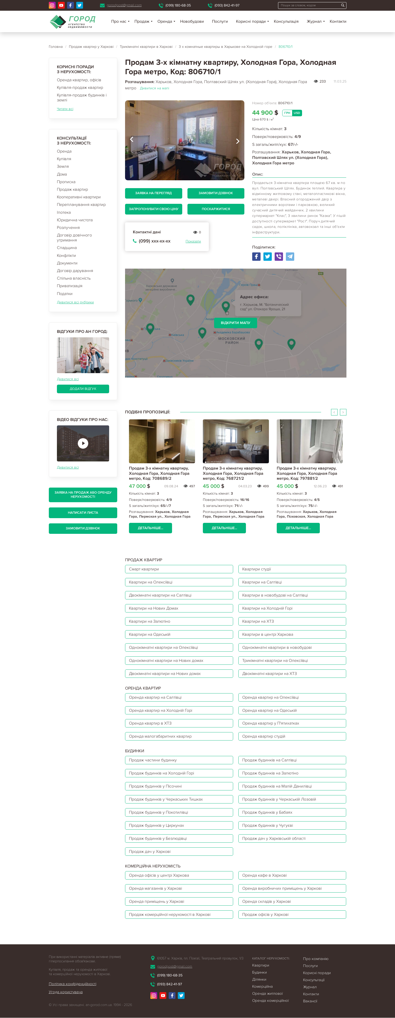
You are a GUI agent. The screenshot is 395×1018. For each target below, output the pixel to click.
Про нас (118, 21)
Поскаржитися (216, 209)
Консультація (286, 21)
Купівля (64, 158)
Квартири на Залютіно (150, 621)
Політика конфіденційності (72, 984)
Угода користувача (66, 992)
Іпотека (64, 212)
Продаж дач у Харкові (150, 851)
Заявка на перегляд (153, 193)
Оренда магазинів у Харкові (155, 888)
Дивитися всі (68, 379)
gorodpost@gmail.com (124, 5)
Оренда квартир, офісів (79, 80)
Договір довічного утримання (74, 238)
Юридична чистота (75, 220)
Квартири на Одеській (150, 634)
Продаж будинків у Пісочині (155, 786)
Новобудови (192, 21)
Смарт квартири (144, 569)
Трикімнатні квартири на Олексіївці (275, 660)
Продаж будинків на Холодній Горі (162, 773)
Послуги (220, 21)
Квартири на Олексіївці (151, 582)
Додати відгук (83, 389)
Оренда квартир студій (264, 736)
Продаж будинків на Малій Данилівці (277, 786)
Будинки (259, 972)
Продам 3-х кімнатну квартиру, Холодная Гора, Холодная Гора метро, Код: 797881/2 (307, 473)
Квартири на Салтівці (262, 582)
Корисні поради (251, 21)
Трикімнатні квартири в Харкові (146, 46)
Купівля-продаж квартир (80, 87)
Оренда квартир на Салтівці (155, 697)
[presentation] (131, 140)
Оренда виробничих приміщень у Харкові (282, 888)
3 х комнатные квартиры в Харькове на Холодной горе (225, 46)
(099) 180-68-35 (178, 5)
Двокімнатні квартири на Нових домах (165, 673)
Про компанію (315, 959)
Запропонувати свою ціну (153, 209)
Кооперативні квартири (79, 197)
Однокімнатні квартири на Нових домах (166, 660)
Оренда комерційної (270, 1000)
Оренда (64, 151)
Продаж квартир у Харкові (91, 46)
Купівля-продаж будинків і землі (82, 97)
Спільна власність (74, 278)
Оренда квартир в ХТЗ (150, 723)
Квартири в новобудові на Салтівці (275, 595)
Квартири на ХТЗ (258, 621)
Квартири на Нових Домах (154, 608)
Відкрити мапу (235, 323)
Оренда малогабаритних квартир (160, 736)
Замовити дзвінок (83, 528)
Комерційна (262, 986)
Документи (67, 263)
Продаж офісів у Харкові (266, 914)
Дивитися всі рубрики (75, 302)
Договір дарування (75, 270)
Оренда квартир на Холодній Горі (161, 710)
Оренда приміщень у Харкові (157, 901)
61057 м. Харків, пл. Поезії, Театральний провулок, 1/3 (200, 958)
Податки (65, 293)
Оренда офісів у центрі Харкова (159, 875)
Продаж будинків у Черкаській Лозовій (279, 799)
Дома (62, 174)
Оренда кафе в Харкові (264, 875)
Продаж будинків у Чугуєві (267, 825)
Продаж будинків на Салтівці (269, 760)
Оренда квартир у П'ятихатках (270, 723)
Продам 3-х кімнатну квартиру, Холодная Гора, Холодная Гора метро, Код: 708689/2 (159, 473)
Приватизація (69, 285)
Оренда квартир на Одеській (269, 710)
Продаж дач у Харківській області (274, 838)
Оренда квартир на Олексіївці (270, 697)
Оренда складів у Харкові (266, 901)
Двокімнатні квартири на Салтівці (161, 595)
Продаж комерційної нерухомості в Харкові (170, 914)
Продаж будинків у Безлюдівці (158, 838)
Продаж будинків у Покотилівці (159, 812)
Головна (56, 46)
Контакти (338, 21)
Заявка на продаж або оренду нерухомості (83, 494)
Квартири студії (257, 569)
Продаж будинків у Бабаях (267, 812)
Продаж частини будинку (153, 760)
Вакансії (310, 1001)
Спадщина (67, 247)
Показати (193, 241)
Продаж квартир (72, 189)
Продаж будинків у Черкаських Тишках (166, 799)
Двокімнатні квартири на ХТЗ (270, 673)
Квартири (260, 965)
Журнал (314, 21)
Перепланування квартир (81, 204)
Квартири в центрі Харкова (268, 634)
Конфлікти (66, 255)
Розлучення (68, 227)
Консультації (314, 980)
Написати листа (83, 513)
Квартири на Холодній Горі (267, 608)
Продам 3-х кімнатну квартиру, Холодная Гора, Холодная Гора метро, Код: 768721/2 (233, 473)
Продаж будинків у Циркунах (157, 825)
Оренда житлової (267, 993)
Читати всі (65, 109)
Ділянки (259, 979)
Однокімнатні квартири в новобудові (277, 647)
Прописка (66, 181)
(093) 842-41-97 (227, 5)
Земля (63, 166)
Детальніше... (150, 528)
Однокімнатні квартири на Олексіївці (164, 647)
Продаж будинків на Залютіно (270, 773)
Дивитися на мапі (154, 88)
